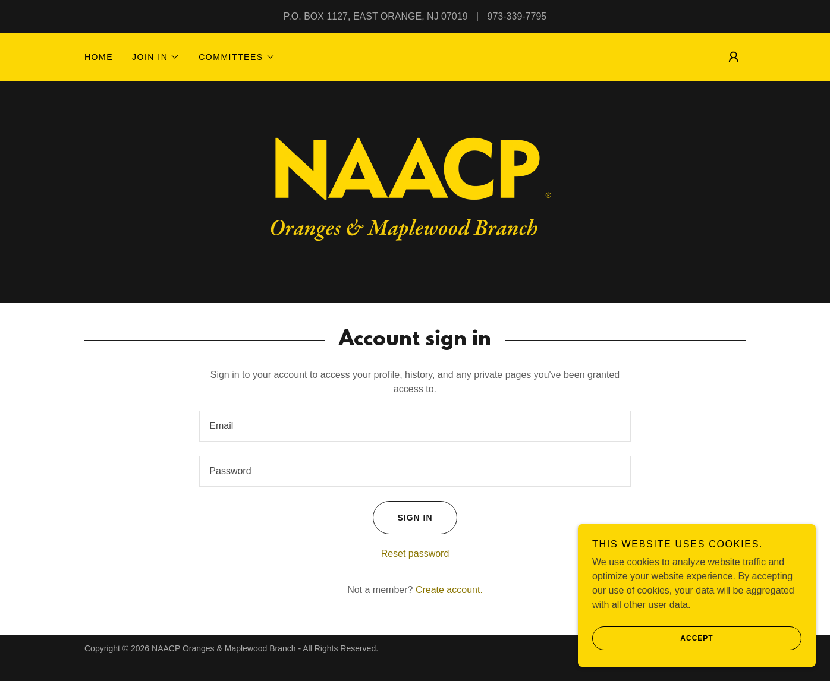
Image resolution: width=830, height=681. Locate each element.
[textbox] (414, 426)
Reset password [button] (415, 553)
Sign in (402, 517)
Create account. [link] (449, 590)
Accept (652, 638)
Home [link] (98, 57)
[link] (415, 191)
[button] (156, 57)
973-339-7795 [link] (517, 16)
